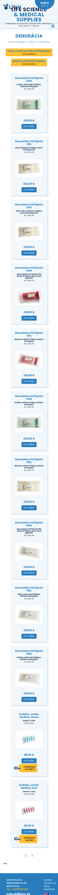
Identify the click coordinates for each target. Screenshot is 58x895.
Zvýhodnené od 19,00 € (29, 768)
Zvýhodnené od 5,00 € (29, 839)
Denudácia (44, 42)
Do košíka (29, 126)
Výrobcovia (50, 883)
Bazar (47, 886)
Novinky (48, 879)
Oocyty (32, 42)
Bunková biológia (17, 42)
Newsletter (49, 889)
